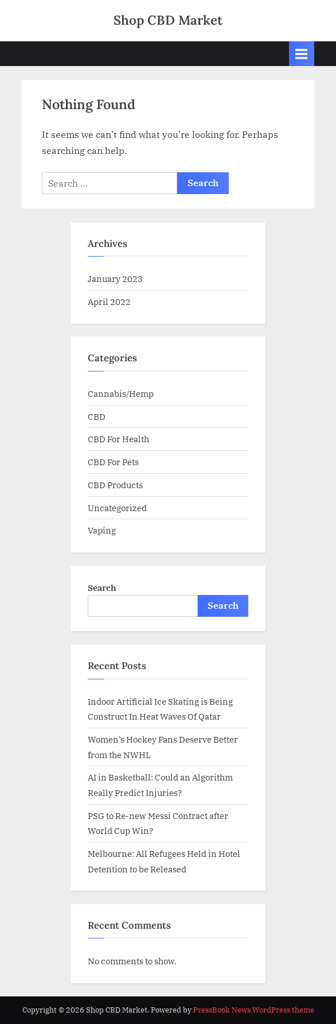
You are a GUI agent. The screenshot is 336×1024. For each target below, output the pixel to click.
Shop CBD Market (168, 19)
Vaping (102, 530)
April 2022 (109, 301)
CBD (97, 416)
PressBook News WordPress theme (253, 1010)
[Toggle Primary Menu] (301, 53)
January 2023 (115, 278)
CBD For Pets (113, 461)
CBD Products (115, 484)
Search (102, 587)
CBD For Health (118, 439)
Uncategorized (117, 507)
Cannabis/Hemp (121, 393)
